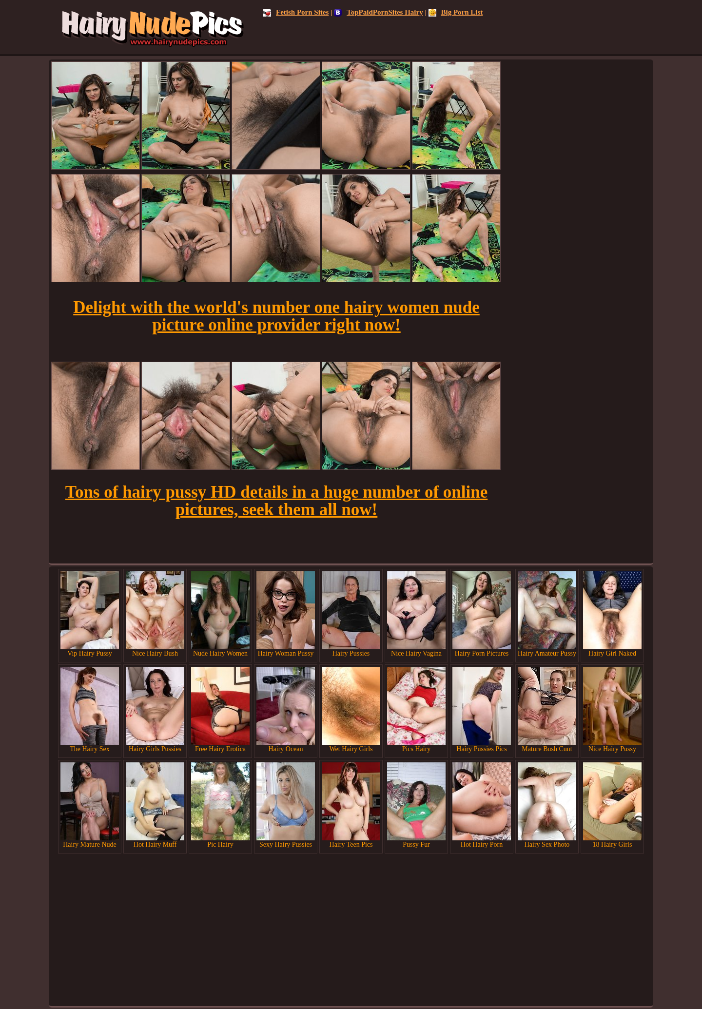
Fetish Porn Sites (296, 12)
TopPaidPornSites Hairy (378, 12)
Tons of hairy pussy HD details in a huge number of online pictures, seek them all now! (276, 501)
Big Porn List (456, 12)
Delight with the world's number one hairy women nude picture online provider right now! (276, 316)
